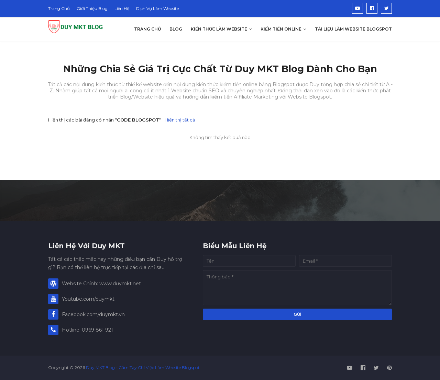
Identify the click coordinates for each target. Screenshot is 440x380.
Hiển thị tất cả (180, 120)
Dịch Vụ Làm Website (157, 8)
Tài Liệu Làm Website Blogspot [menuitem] (353, 29)
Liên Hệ (121, 8)
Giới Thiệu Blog (92, 8)
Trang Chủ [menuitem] (147, 29)
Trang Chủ (59, 8)
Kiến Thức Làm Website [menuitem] (219, 29)
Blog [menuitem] (175, 29)
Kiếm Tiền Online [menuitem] (281, 29)
